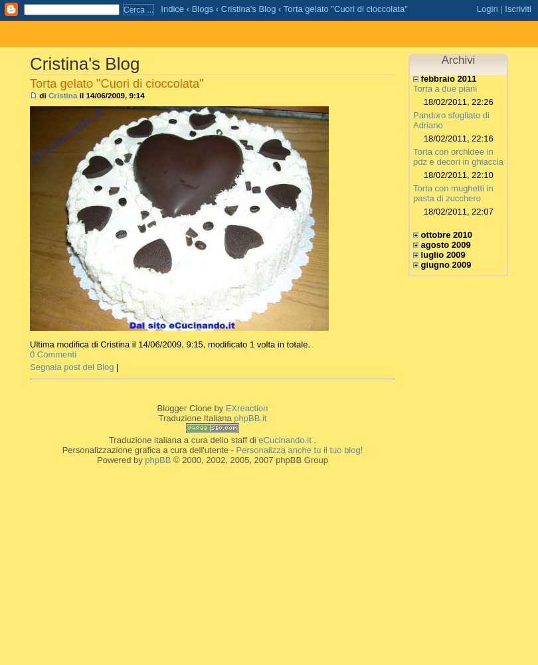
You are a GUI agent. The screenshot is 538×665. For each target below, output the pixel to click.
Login (487, 9)
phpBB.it (250, 418)
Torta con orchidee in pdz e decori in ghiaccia (458, 157)
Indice (172, 9)
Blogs (203, 9)
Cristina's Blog (248, 9)
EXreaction (247, 408)
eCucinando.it (285, 440)
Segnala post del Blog (72, 367)
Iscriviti (518, 9)
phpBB (158, 460)
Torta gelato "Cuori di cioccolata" (346, 9)
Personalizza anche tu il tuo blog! (299, 450)
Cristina (63, 95)
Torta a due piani (445, 89)
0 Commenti (53, 354)
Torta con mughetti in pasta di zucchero (453, 193)
